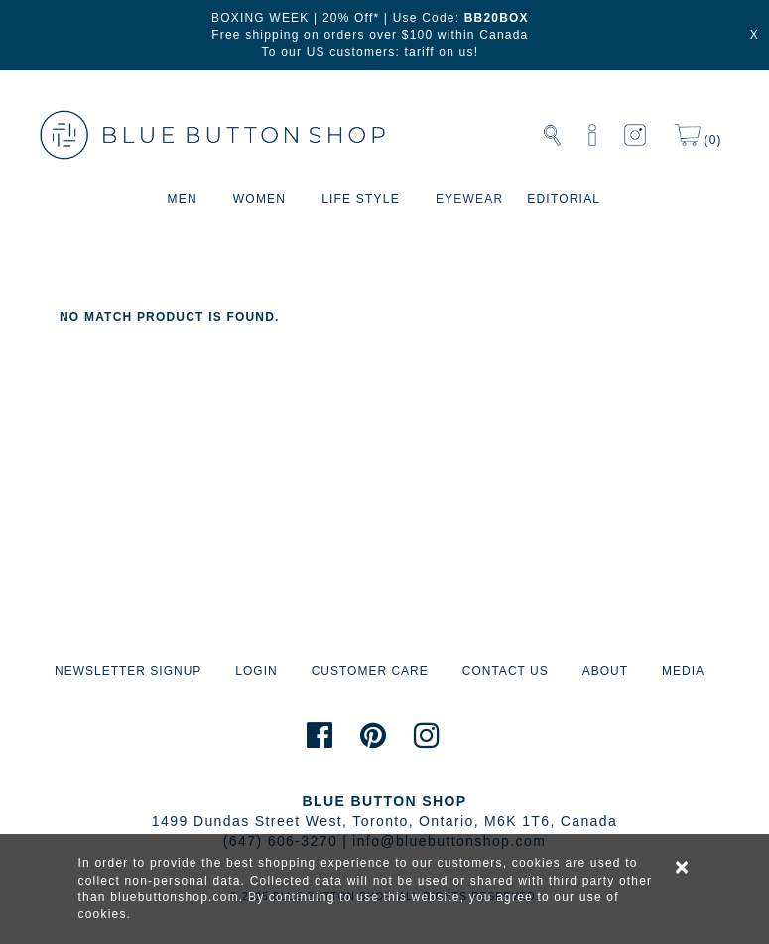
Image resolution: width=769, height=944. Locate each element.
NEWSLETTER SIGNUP (128, 671)
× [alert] (683, 867)
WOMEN (259, 199)
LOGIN (256, 671)
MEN (182, 199)
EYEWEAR (469, 199)
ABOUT (605, 671)
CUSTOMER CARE (370, 671)
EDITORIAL (563, 199)
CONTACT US (505, 671)
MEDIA (683, 671)
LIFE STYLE (360, 199)
